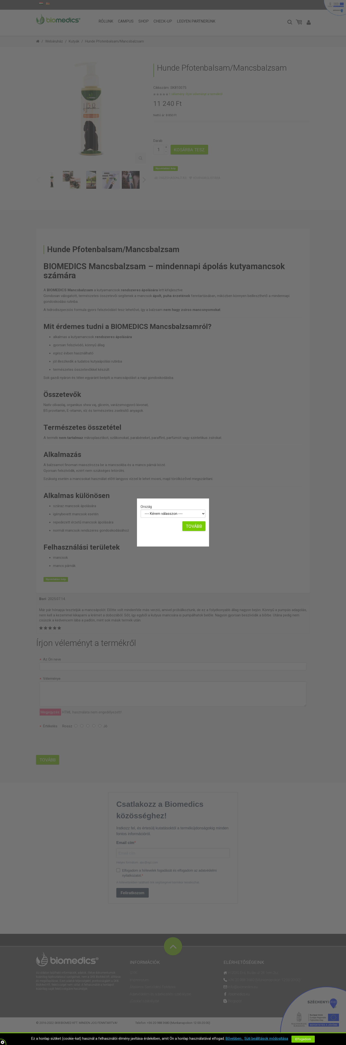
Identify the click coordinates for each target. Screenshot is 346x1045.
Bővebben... (234, 1038)
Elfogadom (303, 1039)
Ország (146, 506)
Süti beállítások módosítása (266, 1038)
